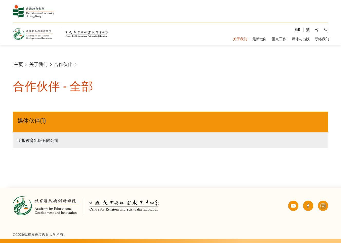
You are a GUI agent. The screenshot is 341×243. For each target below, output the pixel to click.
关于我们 (40, 64)
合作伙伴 (64, 64)
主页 (20, 64)
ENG (297, 29)
